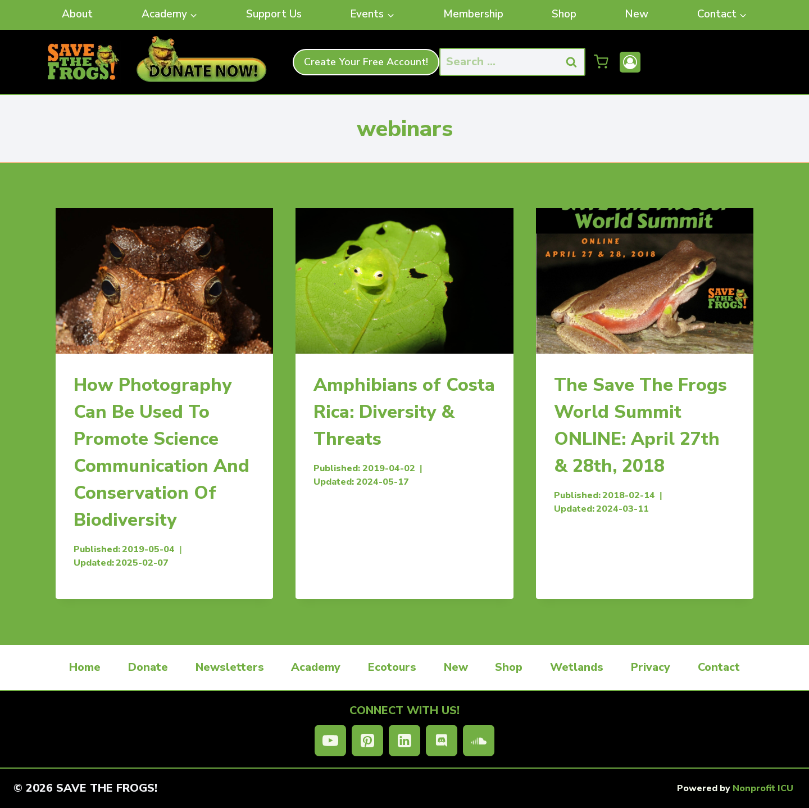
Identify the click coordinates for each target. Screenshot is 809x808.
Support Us (274, 14)
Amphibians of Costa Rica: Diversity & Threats (404, 412)
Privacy (650, 667)
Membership (473, 14)
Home (85, 667)
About (77, 14)
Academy (315, 667)
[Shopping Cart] (601, 62)
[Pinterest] (367, 740)
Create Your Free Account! (366, 62)
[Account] (630, 62)
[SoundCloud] (478, 740)
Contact (719, 667)
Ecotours (392, 667)
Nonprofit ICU (763, 788)
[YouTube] (330, 740)
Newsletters (230, 667)
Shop (564, 14)
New (636, 14)
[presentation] (164, 280)
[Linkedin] (404, 740)
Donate (148, 667)
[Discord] (441, 740)
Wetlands (576, 667)
